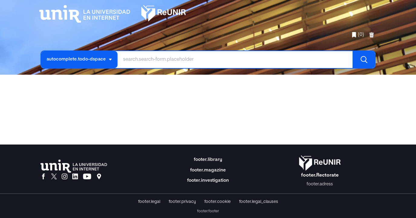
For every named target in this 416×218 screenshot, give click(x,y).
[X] (54, 177)
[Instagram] (64, 177)
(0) (357, 34)
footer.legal (149, 202)
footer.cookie (217, 202)
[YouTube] (87, 177)
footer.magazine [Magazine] (208, 170)
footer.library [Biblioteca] (208, 159)
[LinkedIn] (75, 177)
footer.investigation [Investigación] (208, 180)
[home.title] (112, 12)
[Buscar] (364, 59)
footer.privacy (182, 202)
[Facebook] (43, 177)
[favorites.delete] (372, 35)
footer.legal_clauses (258, 202)
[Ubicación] (99, 177)
